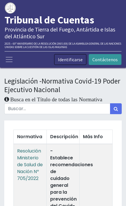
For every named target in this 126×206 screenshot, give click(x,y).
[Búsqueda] (116, 108)
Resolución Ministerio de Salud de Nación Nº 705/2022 (30, 165)
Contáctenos (105, 59)
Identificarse (70, 59)
